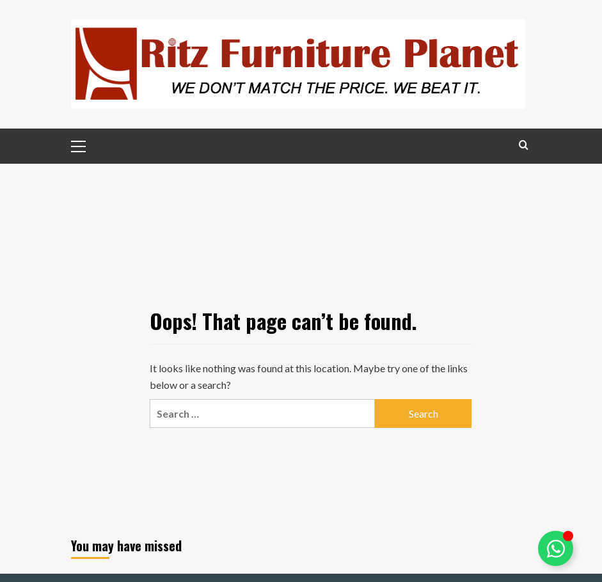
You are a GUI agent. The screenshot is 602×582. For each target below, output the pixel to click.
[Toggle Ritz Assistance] (555, 548)
